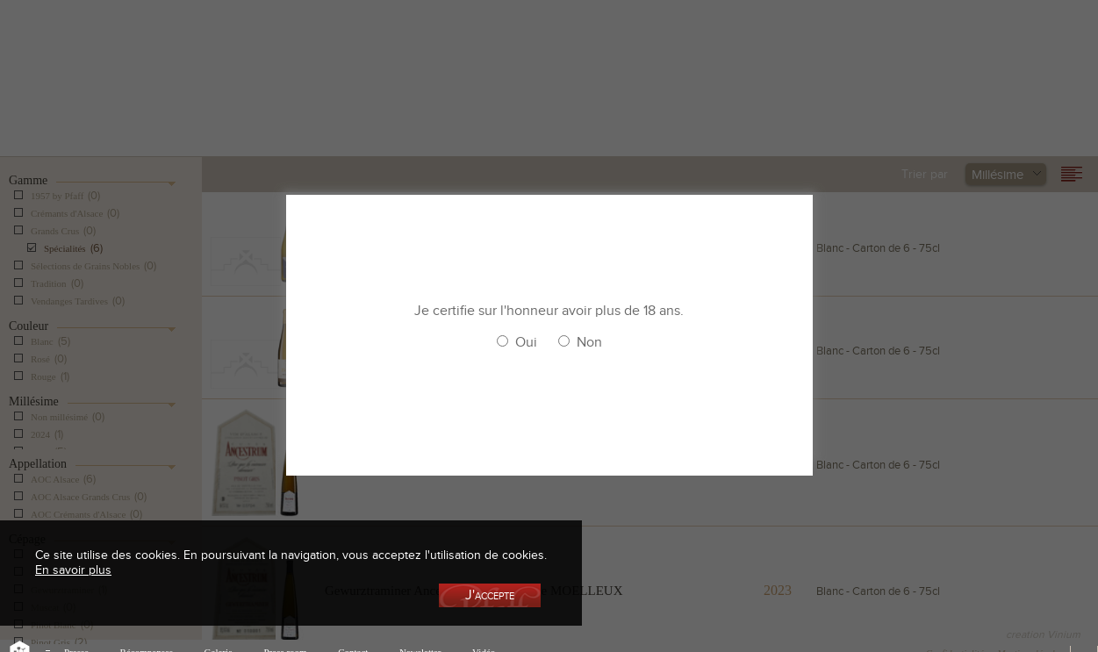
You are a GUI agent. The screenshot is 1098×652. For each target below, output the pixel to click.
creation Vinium (1043, 634)
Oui (526, 342)
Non (589, 342)
